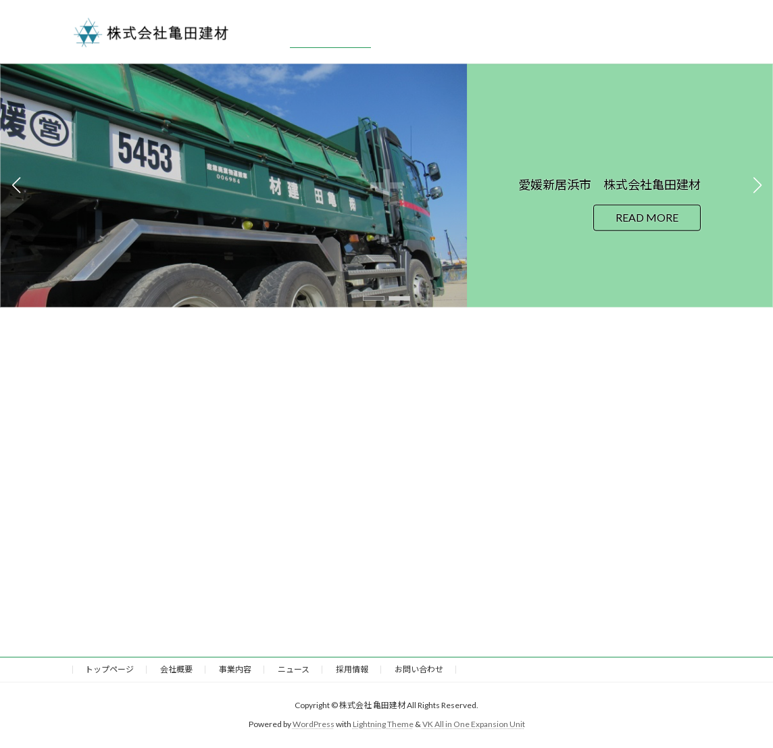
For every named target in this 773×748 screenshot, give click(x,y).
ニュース (293, 669)
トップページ (109, 669)
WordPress (313, 725)
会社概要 (176, 669)
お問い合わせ (419, 669)
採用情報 (352, 669)
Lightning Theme (383, 725)
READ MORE (647, 217)
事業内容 (235, 669)
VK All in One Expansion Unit (473, 725)
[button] (374, 298)
